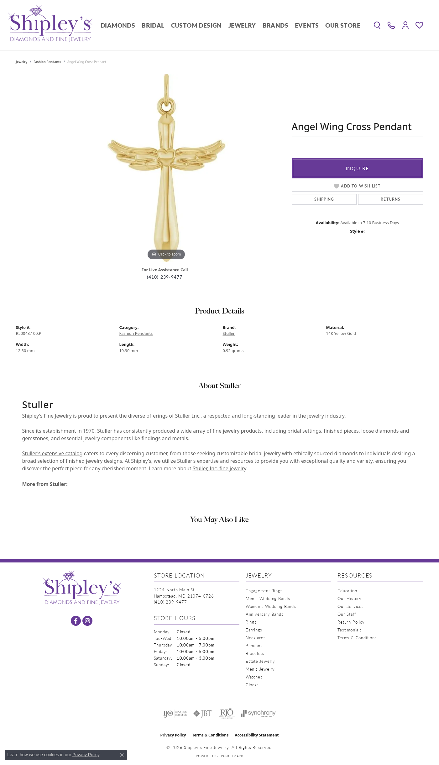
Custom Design (196, 25)
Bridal (153, 25)
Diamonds (118, 25)
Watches (254, 677)
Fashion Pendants (47, 62)
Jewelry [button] (242, 25)
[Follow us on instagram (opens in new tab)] (87, 621)
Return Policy (350, 622)
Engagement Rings (264, 591)
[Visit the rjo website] (227, 713)
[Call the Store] (170, 602)
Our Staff (346, 614)
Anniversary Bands (265, 614)
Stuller (229, 333)
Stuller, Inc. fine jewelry (219, 468)
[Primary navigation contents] (230, 25)
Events (307, 25)
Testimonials (349, 630)
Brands (275, 25)
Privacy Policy (173, 735)
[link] (391, 25)
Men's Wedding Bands (268, 598)
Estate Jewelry (260, 661)
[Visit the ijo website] (175, 713)
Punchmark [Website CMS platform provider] (232, 756)
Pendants (255, 645)
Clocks (252, 685)
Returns (390, 199)
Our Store (342, 25)
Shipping (324, 199)
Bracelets (255, 653)
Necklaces (256, 638)
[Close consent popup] (122, 755)
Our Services (350, 606)
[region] (166, 168)
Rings (251, 622)
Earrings (254, 630)
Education (347, 591)
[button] (377, 25)
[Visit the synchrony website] (258, 713)
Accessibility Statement (257, 735)
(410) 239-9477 (165, 277)
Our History (349, 598)
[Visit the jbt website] (203, 713)
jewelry (22, 62)
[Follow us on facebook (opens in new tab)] (76, 621)
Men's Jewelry (260, 669)
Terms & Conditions (357, 638)
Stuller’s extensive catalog (52, 453)
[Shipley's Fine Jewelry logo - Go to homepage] (50, 25)
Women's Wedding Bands (271, 606)
